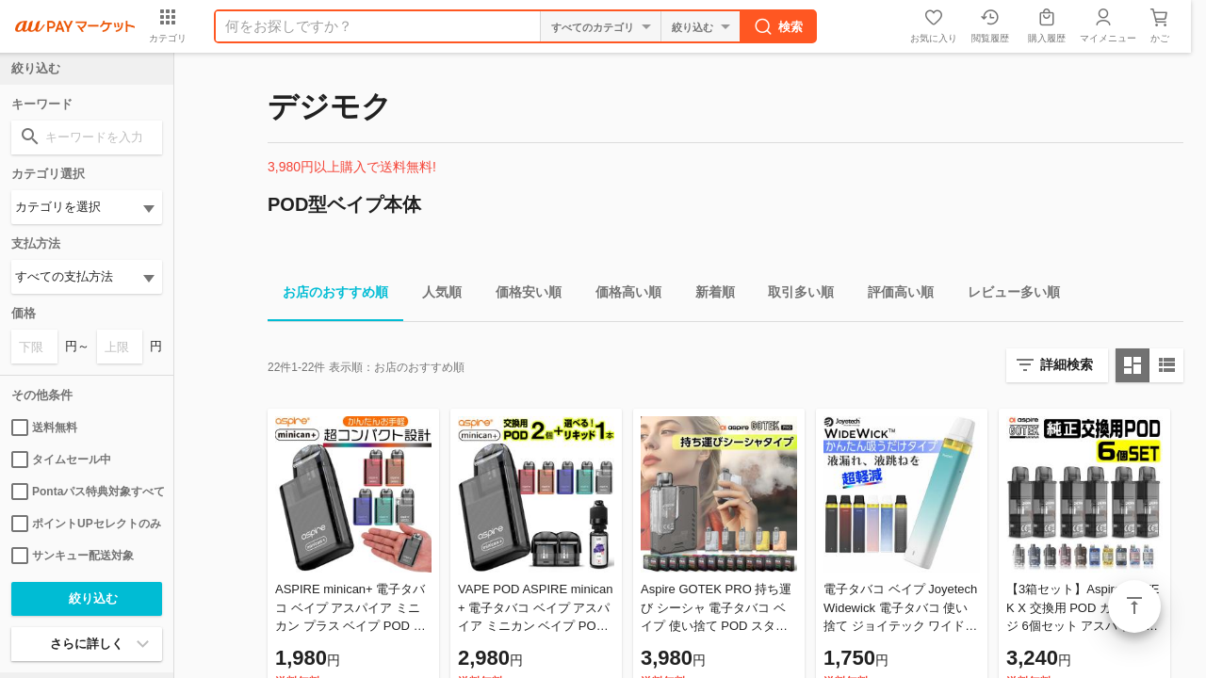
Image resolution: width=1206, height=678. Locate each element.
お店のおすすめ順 (328, 295)
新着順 (707, 295)
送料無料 (44, 427)
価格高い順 (620, 295)
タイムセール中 (61, 459)
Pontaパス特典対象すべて (86, 491)
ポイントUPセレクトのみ (86, 523)
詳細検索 (1066, 364)
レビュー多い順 (1006, 295)
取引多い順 (793, 295)
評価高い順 (893, 295)
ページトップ (1134, 606)
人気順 (434, 295)
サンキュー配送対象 (72, 555)
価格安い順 (521, 295)
